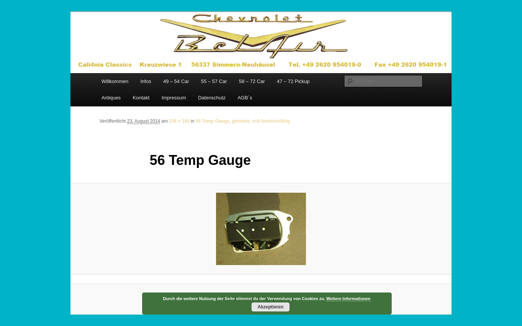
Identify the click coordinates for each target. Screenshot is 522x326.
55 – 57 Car (214, 81)
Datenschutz (212, 98)
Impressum (174, 98)
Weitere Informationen (348, 298)
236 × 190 (179, 121)
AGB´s (244, 98)
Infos (145, 81)
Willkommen (114, 81)
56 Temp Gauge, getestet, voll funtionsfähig (242, 121)
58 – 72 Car (252, 81)
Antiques (111, 98)
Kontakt (141, 98)
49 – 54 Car (176, 81)
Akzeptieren (270, 307)
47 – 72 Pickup (293, 81)
